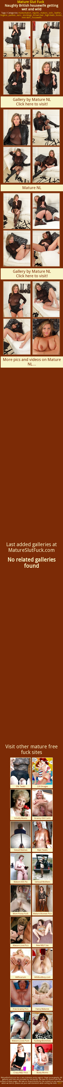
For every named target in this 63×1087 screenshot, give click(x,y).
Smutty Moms (21, 804)
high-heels (49, 15)
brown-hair (38, 15)
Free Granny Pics (21, 995)
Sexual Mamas (21, 836)
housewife (36, 17)
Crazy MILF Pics (21, 1059)
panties (12, 15)
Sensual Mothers (42, 868)
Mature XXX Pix (21, 868)
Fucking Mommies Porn (42, 1027)
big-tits (36, 13)
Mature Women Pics (42, 900)
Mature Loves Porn (21, 1027)
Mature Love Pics (21, 932)
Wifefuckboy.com (42, 963)
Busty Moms (42, 1059)
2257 (60, 1083)
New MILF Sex (42, 932)
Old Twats (21, 773)
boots (58, 15)
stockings (27, 15)
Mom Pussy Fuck (21, 900)
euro (19, 15)
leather (57, 13)
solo (51, 13)
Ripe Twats (42, 836)
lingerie (4, 15)
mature (44, 13)
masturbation (24, 13)
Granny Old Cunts (42, 804)
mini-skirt (26, 17)
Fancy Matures (42, 995)
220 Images (42, 773)
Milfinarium (21, 963)
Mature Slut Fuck (30, 2)
